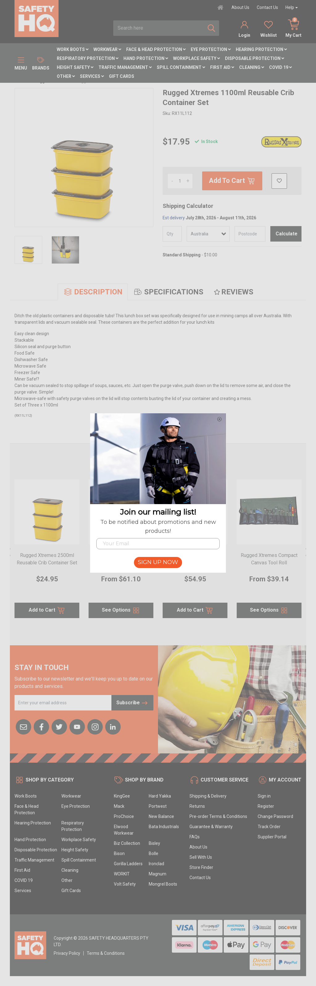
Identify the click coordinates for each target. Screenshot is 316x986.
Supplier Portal (272, 836)
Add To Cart (232, 181)
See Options (121, 610)
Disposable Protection (254, 58)
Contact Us (267, 7)
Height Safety (75, 67)
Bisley (154, 843)
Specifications (168, 292)
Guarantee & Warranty (211, 826)
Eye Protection (211, 49)
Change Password (275, 816)
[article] (47, 552)
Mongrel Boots (163, 884)
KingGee (122, 796)
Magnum (157, 873)
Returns (197, 806)
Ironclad (156, 863)
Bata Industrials (164, 826)
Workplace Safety (196, 58)
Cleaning (251, 67)
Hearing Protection (261, 49)
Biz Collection (127, 843)
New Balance (161, 816)
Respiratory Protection (87, 58)
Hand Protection (145, 58)
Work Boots (73, 49)
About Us (240, 7)
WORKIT (122, 873)
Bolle (153, 853)
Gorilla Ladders (128, 863)
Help (289, 7)
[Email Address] (63, 702)
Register (266, 806)
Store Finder (201, 867)
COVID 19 (280, 67)
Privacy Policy (67, 953)
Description (93, 292)
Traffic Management (125, 67)
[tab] (93, 292)
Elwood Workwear (124, 830)
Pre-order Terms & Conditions (218, 816)
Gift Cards (121, 76)
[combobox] (158, 28)
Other (66, 76)
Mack (119, 806)
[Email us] (23, 726)
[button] (279, 181)
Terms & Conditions (106, 953)
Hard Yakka (160, 796)
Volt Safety (125, 884)
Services (92, 76)
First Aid (222, 67)
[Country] (208, 234)
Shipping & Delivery (208, 796)
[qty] (172, 234)
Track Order (269, 826)
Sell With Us (200, 857)
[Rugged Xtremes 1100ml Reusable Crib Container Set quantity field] (180, 181)
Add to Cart (47, 610)
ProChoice (124, 816)
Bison (119, 853)
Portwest (158, 806)
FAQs (194, 836)
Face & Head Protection (156, 49)
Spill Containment (181, 67)
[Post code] (250, 234)
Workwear (107, 49)
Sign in (264, 796)
